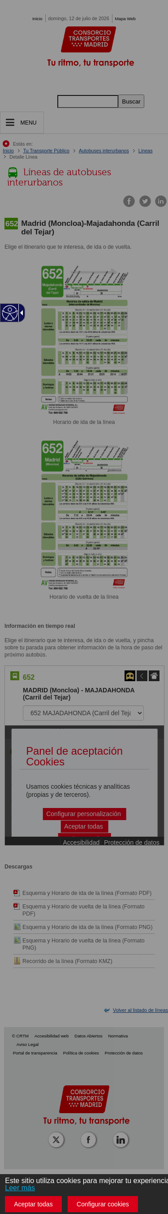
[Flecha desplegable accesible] (20, 312)
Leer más (20, 1188)
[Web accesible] (10, 313)
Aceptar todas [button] (33, 1204)
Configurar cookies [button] (103, 1204)
